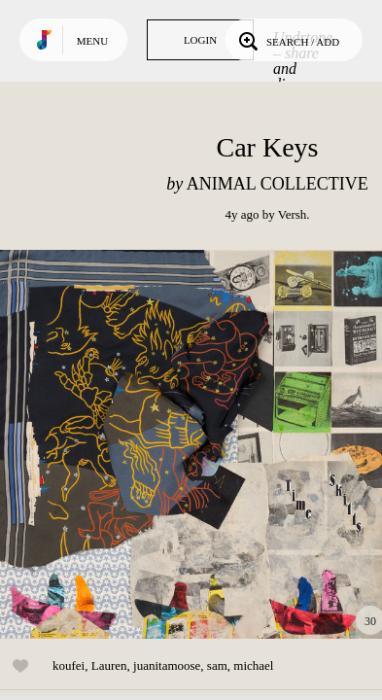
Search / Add (287, 40)
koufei (68, 665)
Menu (92, 41)
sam (217, 665)
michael (253, 665)
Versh (292, 214)
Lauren (109, 665)
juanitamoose (166, 665)
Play (194, 444)
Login (200, 40)
